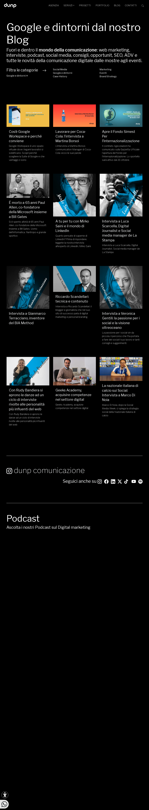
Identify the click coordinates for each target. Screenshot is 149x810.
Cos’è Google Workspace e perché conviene (25, 136)
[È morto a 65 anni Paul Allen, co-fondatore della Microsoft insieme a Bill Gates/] (28, 186)
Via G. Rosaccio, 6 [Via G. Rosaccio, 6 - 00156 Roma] (79, 725)
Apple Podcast (116, 647)
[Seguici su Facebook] (15, 720)
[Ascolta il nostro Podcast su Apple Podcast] (22, 730)
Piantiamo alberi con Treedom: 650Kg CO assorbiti (49, 805)
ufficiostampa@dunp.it (65, 721)
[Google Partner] (125, 738)
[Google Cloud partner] (127, 738)
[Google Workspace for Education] (131, 738)
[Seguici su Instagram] (99, 482)
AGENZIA (53, 5)
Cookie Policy (109, 793)
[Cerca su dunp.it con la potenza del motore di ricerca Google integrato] (142, 5)
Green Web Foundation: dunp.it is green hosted (102, 805)
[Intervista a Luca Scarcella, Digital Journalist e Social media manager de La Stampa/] (121, 195)
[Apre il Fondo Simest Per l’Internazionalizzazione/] (121, 115)
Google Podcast (117, 642)
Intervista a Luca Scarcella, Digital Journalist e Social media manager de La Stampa (119, 230)
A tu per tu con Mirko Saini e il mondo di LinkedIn (72, 226)
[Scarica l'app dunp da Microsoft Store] (15, 740)
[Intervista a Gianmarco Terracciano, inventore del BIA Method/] (28, 287)
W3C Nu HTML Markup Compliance (73, 808)
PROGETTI (85, 5)
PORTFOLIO (102, 5)
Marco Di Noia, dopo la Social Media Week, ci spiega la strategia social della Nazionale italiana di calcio (120, 410)
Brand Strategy (108, 76)
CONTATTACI (132, 697)
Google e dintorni (62, 73)
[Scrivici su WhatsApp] (4, 804)
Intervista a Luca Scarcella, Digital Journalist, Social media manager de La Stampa (121, 249)
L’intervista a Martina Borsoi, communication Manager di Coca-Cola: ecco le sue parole (73, 149)
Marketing (105, 69)
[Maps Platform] (135, 738)
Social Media (60, 69)
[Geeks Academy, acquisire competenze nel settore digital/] (74, 371)
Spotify (110, 636)
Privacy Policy (95, 793)
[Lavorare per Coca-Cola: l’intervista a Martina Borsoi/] (74, 115)
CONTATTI (131, 5)
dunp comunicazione (45, 471)
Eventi (103, 73)
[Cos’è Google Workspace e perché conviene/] (28, 115)
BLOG (117, 5)
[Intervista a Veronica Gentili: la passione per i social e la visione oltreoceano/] (121, 287)
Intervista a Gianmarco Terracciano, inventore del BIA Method (27, 318)
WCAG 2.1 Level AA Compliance (36, 808)
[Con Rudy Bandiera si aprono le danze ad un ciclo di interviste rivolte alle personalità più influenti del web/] (28, 371)
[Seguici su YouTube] (134, 482)
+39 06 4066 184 (62, 738)
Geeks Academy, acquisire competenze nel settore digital (73, 395)
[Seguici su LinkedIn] (113, 482)
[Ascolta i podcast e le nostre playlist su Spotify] (140, 482)
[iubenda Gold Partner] (137, 738)
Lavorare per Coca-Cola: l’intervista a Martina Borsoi (70, 136)
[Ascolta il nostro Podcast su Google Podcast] (15, 730)
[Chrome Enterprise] (133, 738)
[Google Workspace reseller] (129, 738)
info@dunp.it (60, 716)
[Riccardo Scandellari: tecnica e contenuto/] (74, 279)
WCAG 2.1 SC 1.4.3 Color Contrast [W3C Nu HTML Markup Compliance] (111, 808)
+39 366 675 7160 (63, 743)
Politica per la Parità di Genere (72, 793)
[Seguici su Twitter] (120, 482)
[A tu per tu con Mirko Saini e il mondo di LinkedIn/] (74, 195)
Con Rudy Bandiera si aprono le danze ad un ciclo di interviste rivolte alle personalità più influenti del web (27, 399)
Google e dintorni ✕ (17, 75)
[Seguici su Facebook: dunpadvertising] (106, 482)
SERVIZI (68, 5)
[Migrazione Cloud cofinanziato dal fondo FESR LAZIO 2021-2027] (74, 766)
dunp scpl (31, 790)
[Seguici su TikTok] (126, 482)
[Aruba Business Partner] (139, 738)
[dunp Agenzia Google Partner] (133, 722)
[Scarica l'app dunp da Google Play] (8, 740)
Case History (60, 76)
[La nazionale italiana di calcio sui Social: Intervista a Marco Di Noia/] (121, 369)
